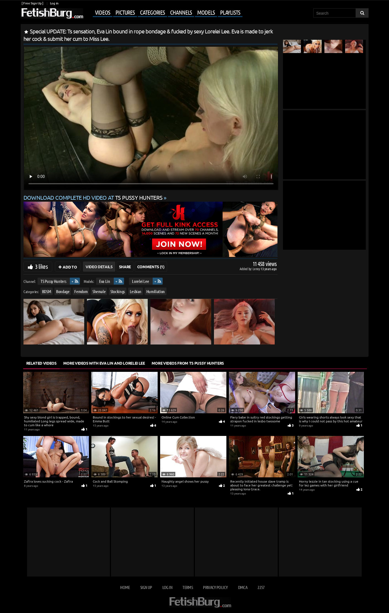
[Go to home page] (52, 13)
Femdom (81, 291)
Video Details (99, 266)
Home (125, 587)
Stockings (117, 291)
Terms (187, 587)
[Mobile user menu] (163, 12)
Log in (54, 3)
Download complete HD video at (93, 197)
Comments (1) (151, 266)
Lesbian (135, 291)
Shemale (98, 291)
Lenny (257, 268)
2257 (261, 587)
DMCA (242, 587)
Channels (181, 12)
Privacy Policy (215, 587)
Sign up (146, 587)
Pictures (125, 12)
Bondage (63, 291)
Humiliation (155, 291)
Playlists (230, 12)
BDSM (46, 291)
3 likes (41, 266)
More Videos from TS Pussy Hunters (188, 363)
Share (125, 266)
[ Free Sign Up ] (32, 3)
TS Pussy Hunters (53, 281)
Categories (152, 12)
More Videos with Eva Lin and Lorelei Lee (104, 363)
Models (206, 12)
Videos (102, 12)
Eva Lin (104, 281)
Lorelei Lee (140, 281)
